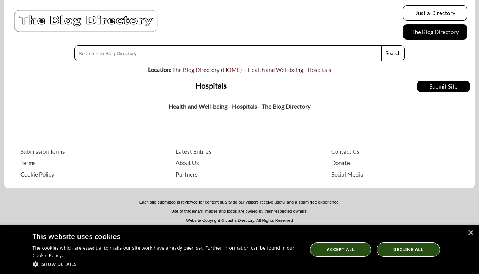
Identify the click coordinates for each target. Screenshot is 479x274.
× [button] (470, 233)
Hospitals (319, 69)
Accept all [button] (341, 249)
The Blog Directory (435, 32)
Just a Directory (435, 13)
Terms (28, 162)
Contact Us (345, 151)
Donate (340, 162)
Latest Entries (193, 151)
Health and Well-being (275, 69)
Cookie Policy (37, 174)
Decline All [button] (408, 249)
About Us (187, 162)
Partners (187, 174)
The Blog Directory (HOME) (207, 69)
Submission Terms (42, 151)
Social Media (347, 174)
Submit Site (443, 86)
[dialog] (239, 249)
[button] (166, 264)
